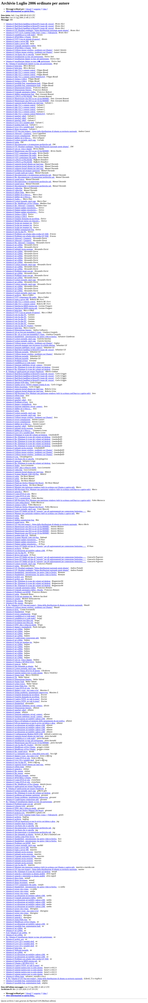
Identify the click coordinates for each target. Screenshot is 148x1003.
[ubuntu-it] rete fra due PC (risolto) (20, 326)
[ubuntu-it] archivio (14, 295)
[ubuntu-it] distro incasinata (17, 129)
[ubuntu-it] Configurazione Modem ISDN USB (24, 734)
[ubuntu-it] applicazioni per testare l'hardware (24, 786)
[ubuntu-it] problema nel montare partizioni (23, 171)
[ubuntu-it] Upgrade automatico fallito (21, 46)
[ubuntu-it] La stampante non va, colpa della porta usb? (27, 754)
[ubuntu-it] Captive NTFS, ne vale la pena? (23, 699)
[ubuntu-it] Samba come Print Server (20, 837)
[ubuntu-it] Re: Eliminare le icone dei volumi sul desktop (28, 367)
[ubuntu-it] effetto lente (15, 192)
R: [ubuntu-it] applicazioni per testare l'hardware (25, 371)
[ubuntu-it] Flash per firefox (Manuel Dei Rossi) (25, 483)
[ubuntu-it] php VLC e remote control (21, 70)
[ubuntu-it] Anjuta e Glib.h (16, 79)
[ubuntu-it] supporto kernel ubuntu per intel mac (25, 103)
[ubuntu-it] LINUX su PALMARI (19, 96)
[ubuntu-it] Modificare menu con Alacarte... (23, 221)
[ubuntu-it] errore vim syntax (17, 889)
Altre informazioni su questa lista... (20, 11)
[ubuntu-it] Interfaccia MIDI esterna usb (22, 306)
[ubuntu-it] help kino (14, 66)
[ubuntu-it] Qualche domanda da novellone (23, 219)
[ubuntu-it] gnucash (14, 461)
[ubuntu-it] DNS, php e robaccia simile (21, 468)
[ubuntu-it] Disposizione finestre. (19, 88)
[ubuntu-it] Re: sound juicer (17, 751)
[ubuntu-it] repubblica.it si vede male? (21, 35)
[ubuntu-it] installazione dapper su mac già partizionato (27, 59)
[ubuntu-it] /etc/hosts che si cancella (20, 54)
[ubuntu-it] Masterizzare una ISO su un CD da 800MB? (28, 99)
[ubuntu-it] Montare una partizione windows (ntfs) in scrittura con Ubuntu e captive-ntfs (40, 487)
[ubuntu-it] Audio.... (14, 199)
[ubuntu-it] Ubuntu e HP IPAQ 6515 (20, 662)
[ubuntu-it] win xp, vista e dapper (19, 149)
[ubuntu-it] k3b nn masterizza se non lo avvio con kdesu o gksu (31, 723)
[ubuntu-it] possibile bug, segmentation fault (23, 83)
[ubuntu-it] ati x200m (14, 245)
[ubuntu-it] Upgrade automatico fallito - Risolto (24, 590)
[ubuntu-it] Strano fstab (15, 675)
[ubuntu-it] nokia (13, 142)
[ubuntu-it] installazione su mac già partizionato (25, 57)
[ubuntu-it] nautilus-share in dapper (20, 823)
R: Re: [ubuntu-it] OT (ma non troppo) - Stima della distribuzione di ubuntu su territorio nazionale (44, 605)
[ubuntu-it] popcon (13, 664)
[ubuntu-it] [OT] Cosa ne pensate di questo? (23, 39)
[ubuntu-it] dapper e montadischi (19, 404)
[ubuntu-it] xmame (13, 398)
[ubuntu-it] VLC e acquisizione (18, 498)
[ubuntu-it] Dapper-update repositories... (22, 208)
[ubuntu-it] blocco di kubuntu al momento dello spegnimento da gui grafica (35, 721)
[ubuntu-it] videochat (14, 188)
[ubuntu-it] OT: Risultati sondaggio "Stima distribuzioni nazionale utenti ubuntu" (38, 30)
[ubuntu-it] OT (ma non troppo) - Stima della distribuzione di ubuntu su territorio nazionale (41, 131)
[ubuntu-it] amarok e (14, 492)
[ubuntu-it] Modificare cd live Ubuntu (21, 747)
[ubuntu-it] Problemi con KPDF (18, 592)
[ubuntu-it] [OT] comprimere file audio (21, 153)
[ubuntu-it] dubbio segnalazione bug (20, 94)
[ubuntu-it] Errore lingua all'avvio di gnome (23, 671)
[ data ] (45, 9)
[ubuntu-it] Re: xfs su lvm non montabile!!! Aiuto (25, 334)
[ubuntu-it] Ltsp (12, 457)
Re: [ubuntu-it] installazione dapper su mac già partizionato (29, 64)
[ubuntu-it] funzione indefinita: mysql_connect (24, 347)
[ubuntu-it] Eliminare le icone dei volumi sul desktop (27, 435)
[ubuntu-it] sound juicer (15, 179)
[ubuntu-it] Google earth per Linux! (20, 173)
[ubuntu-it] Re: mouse (14, 601)
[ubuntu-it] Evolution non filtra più (20, 620)
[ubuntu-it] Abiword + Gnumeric (19, 133)
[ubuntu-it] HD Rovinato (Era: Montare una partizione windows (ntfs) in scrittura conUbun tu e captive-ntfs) (48, 393)
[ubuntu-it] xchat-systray (16, 684)
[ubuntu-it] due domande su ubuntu (20, 666)
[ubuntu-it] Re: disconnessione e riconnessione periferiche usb (30, 177)
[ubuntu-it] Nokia (13, 465)
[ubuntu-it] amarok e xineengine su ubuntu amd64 (25, 874)
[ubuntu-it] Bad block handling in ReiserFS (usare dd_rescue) (30, 24)
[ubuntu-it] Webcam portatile (17, 352)
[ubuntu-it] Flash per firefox (17, 485)
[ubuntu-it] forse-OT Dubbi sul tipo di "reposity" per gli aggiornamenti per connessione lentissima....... (46, 511)
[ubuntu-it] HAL (12, 609)
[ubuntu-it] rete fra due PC (16, 232)
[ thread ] (28, 9)
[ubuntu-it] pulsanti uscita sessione (19, 249)
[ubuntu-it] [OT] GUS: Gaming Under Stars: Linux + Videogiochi (32, 33)
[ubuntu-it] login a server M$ (17, 41)
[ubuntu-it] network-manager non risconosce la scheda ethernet (30, 345)
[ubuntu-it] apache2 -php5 (16, 116)
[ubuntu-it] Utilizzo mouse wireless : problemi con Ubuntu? (29, 50)
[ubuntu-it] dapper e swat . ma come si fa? (22, 690)
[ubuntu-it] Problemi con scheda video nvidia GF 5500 (27, 234)
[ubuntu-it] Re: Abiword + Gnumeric (20, 206)
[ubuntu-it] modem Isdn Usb (17, 125)
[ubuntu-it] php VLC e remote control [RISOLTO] (25, 77)
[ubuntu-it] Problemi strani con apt (19, 271)
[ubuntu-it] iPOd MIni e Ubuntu (18, 37)
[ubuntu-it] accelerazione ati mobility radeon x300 (25, 551)
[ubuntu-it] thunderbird (15, 612)
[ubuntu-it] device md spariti (17, 555)
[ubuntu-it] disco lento (15, 878)
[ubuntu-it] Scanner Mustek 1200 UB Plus (22, 474)
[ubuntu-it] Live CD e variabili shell (20, 123)
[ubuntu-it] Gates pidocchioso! (18, 503)
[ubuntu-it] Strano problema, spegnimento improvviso (27, 692)
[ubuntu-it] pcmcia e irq (15, 813)
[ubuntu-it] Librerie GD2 (16, 806)
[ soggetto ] (37, 9)
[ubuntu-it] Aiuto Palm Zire (17, 686)
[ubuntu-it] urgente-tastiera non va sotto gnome (24, 673)
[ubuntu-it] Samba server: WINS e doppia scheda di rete (28, 385)
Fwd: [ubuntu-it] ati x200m (17, 933)
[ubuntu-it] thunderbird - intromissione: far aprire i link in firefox (31, 337)
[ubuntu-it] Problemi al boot (17, 361)
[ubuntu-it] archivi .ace (15, 577)
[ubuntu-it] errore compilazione (18, 136)
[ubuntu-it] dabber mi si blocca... (19, 138)
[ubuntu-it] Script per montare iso (19, 223)
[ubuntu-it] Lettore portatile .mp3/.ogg (21, 140)
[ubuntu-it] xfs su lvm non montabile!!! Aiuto (24, 332)
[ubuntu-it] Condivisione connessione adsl (22, 638)
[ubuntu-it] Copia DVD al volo (18, 494)
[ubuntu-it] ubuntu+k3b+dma (17, 382)
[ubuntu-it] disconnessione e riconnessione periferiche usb (29, 144)
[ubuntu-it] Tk (11, 677)
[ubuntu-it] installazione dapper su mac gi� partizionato (28, 61)
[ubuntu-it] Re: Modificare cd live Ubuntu (22, 203)
